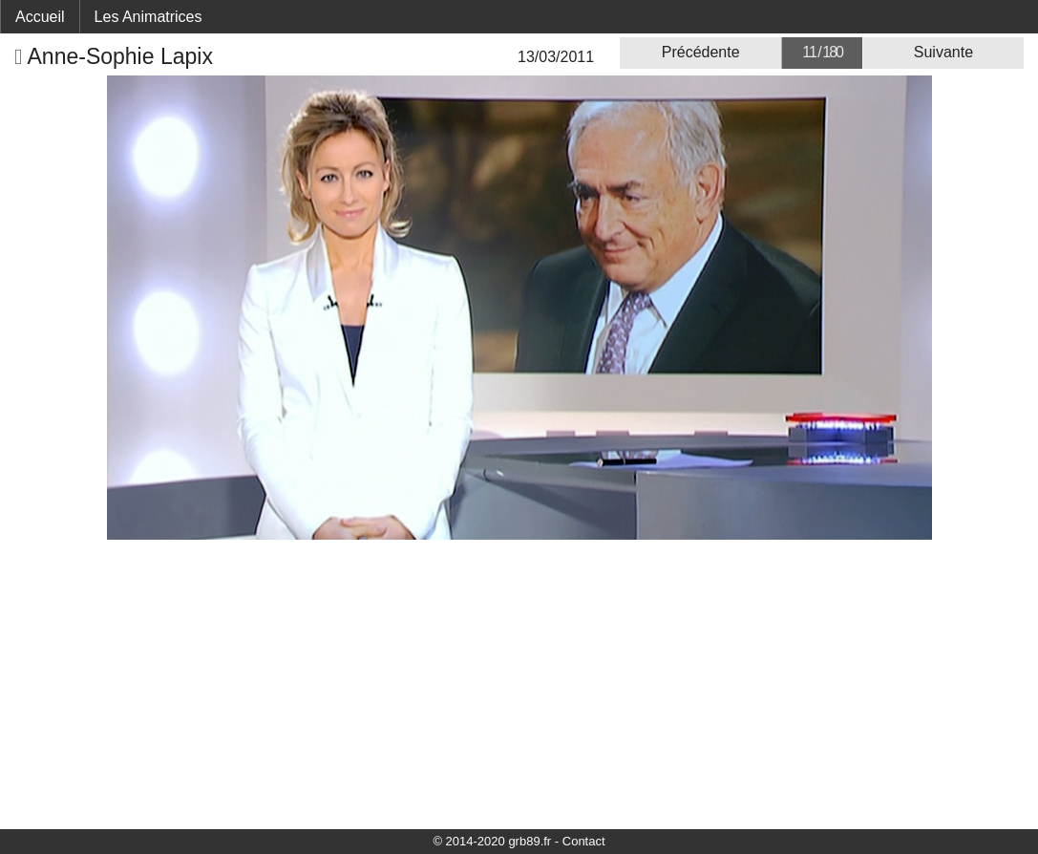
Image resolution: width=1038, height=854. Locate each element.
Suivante (943, 52)
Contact (583, 841)
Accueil (40, 17)
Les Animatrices (148, 17)
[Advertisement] (519, 683)
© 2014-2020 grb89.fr (492, 841)
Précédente (701, 52)
